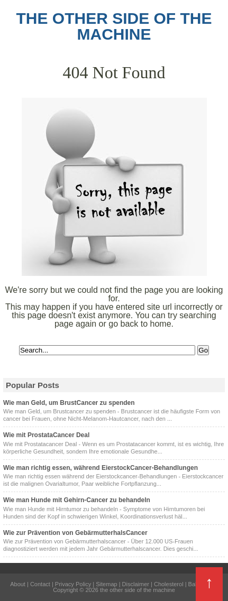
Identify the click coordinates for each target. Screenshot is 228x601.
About (17, 584)
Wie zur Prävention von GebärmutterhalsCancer (75, 533)
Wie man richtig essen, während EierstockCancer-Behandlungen (100, 467)
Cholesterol (169, 584)
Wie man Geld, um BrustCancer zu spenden (69, 402)
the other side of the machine (114, 26)
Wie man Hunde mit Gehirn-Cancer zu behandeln (76, 500)
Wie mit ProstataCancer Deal (46, 435)
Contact (40, 584)
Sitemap (106, 584)
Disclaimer (135, 584)
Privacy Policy (73, 584)
